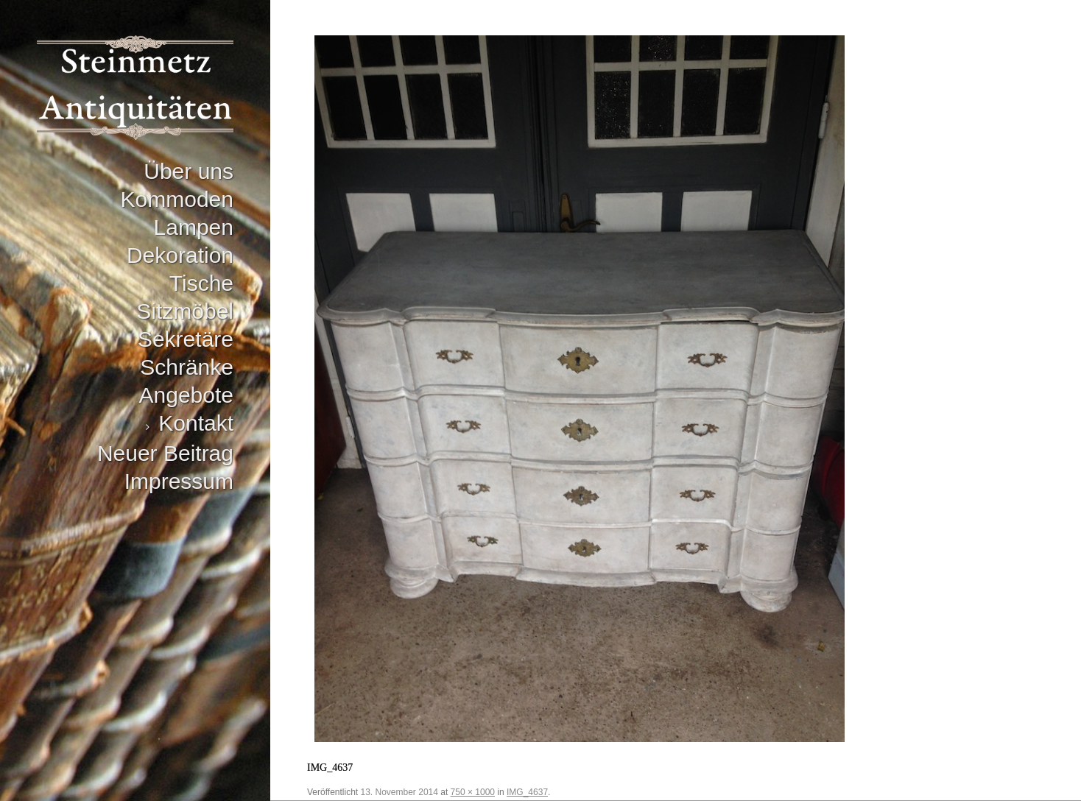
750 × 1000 (473, 792)
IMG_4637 (527, 792)
